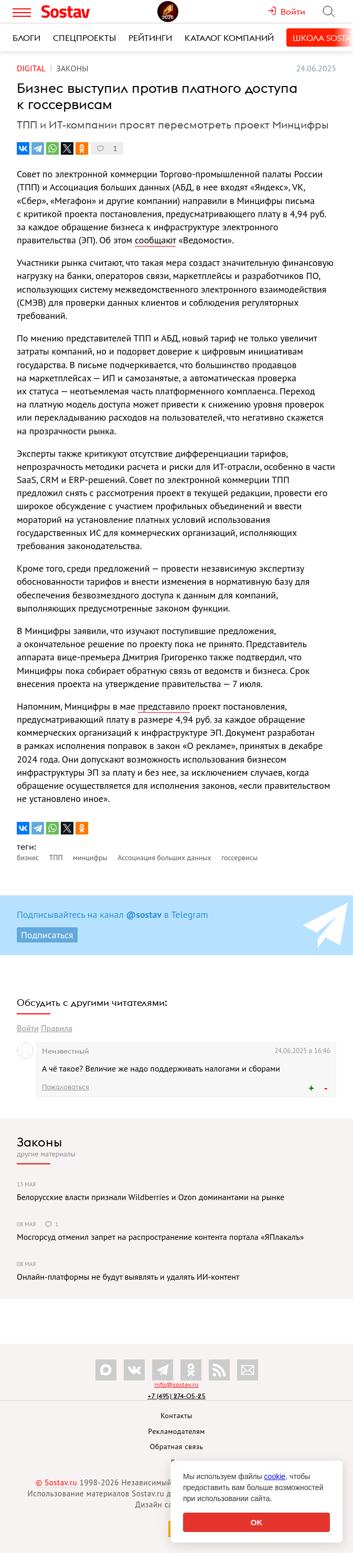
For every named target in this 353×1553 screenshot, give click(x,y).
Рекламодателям (176, 1431)
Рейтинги (150, 38)
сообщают (155, 240)
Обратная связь (177, 1446)
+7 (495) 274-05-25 (176, 1396)
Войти (28, 1028)
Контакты (176, 1415)
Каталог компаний (229, 38)
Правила (56, 1028)
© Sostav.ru (56, 1482)
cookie (274, 1476)
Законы (39, 1142)
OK (257, 1522)
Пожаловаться (65, 1087)
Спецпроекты (84, 38)
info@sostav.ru (176, 1384)
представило (164, 706)
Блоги (26, 38)
